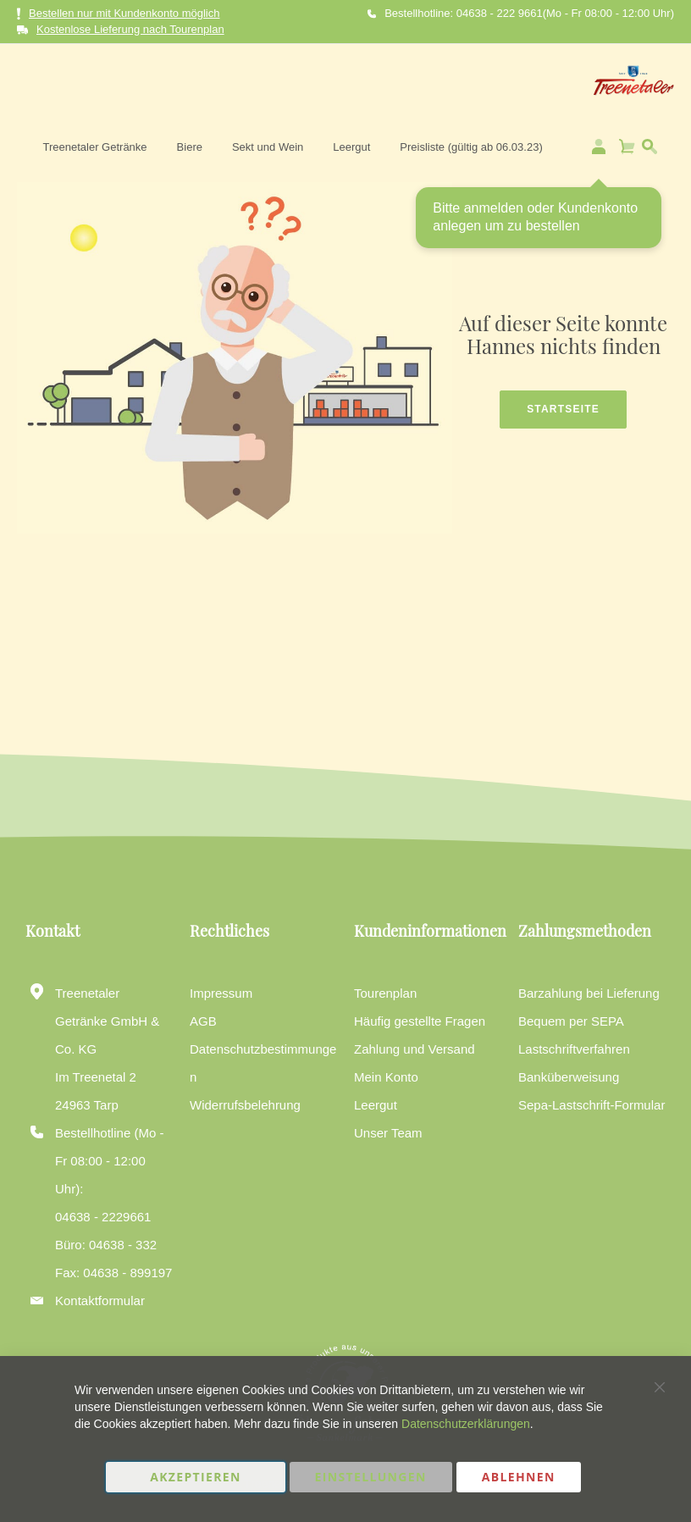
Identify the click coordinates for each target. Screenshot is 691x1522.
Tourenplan (385, 993)
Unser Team (388, 1133)
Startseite (563, 391)
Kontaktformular (100, 1300)
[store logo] (74, 84)
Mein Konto (386, 1077)
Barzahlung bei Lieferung (589, 993)
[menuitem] (204, 83)
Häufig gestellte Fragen (419, 1021)
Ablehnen (519, 1477)
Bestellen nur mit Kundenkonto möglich (118, 14)
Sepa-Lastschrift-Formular (591, 1105)
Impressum (221, 993)
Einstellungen (371, 1477)
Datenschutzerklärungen (465, 1424)
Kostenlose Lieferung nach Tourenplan (130, 29)
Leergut (375, 1105)
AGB (203, 1021)
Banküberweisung (568, 1077)
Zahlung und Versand (414, 1049)
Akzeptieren (195, 1477)
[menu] (402, 83)
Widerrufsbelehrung (245, 1105)
